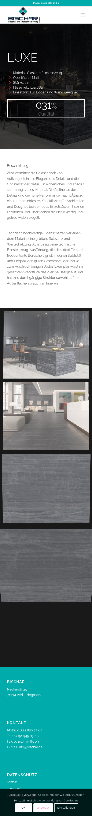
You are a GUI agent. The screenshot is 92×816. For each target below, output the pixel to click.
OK (23, 807)
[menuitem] (83, 15)
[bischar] (38, 15)
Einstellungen (66, 807)
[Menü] (83, 15)
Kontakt (12, 782)
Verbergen (43, 807)
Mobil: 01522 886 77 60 (46, 3)
